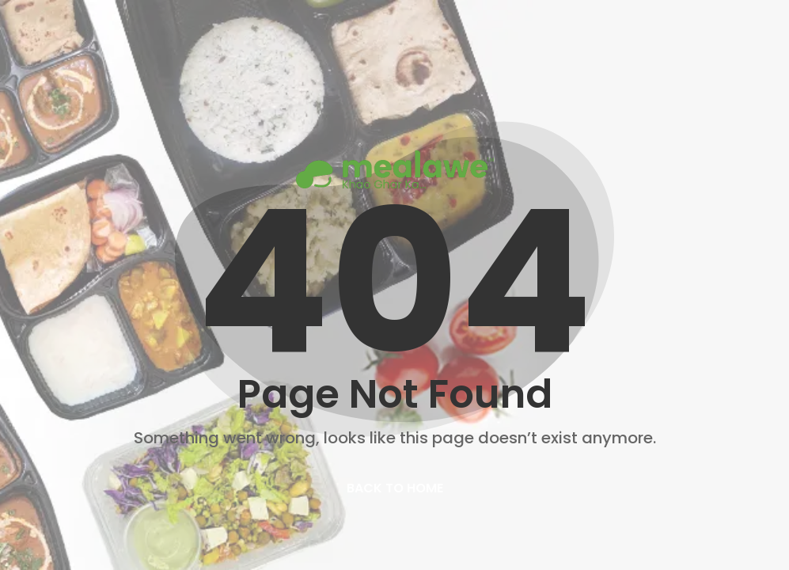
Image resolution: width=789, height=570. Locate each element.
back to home (395, 488)
